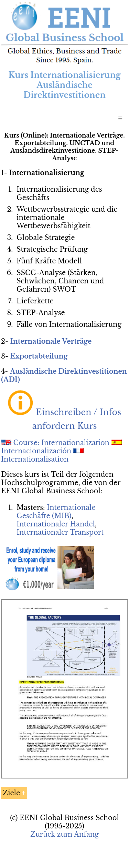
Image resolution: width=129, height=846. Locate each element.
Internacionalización (36, 451)
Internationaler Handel (56, 524)
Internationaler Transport (60, 532)
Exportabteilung (38, 356)
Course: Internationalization (61, 443)
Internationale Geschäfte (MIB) (56, 511)
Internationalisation (34, 459)
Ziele (11, 793)
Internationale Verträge (51, 341)
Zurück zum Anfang (64, 834)
